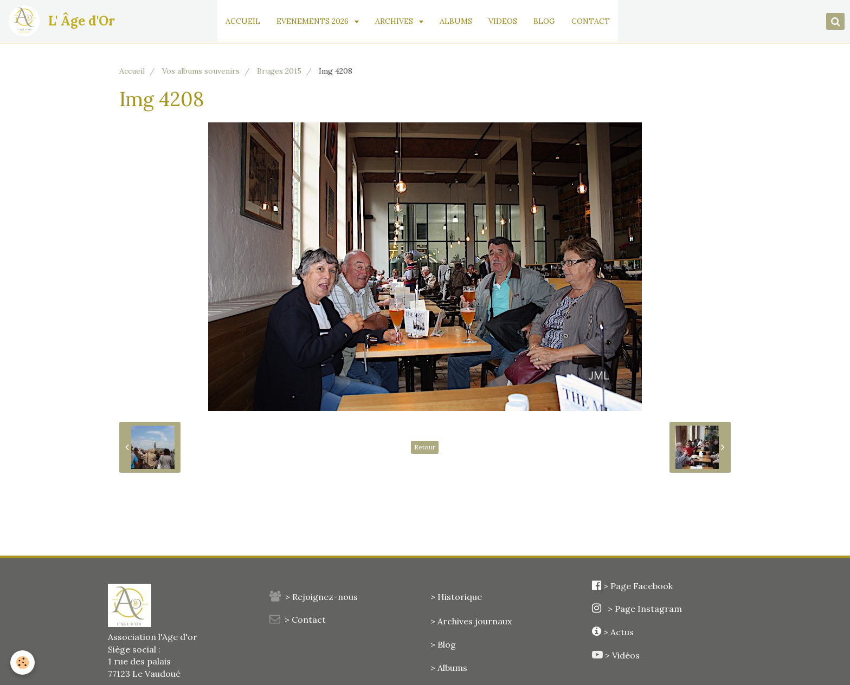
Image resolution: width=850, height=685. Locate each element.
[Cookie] (23, 662)
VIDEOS (505, 21)
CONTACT (593, 21)
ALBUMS (458, 21)
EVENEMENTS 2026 (316, 21)
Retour (424, 447)
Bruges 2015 (279, 71)
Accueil (132, 71)
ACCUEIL (245, 21)
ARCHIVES (397, 21)
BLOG (546, 21)
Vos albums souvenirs (201, 71)
